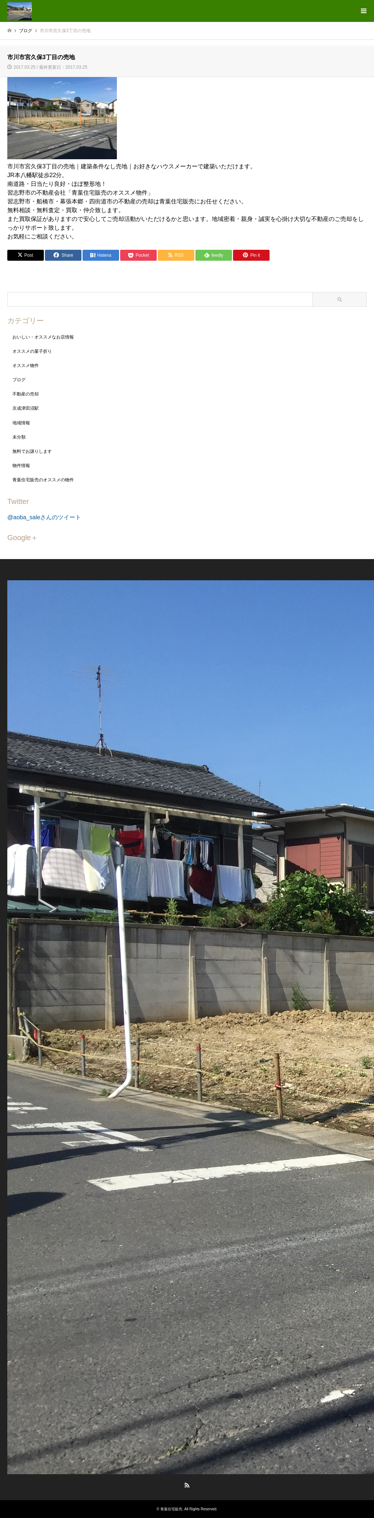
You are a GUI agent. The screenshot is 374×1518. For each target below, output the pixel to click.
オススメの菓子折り (32, 351)
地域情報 (21, 422)
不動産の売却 (25, 394)
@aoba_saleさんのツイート (44, 517)
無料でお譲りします (32, 451)
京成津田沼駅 (25, 408)
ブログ (19, 379)
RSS (187, 1485)
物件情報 (21, 465)
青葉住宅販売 (171, 1509)
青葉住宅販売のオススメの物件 (43, 479)
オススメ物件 (25, 365)
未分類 (19, 437)
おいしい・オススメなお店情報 (43, 337)
